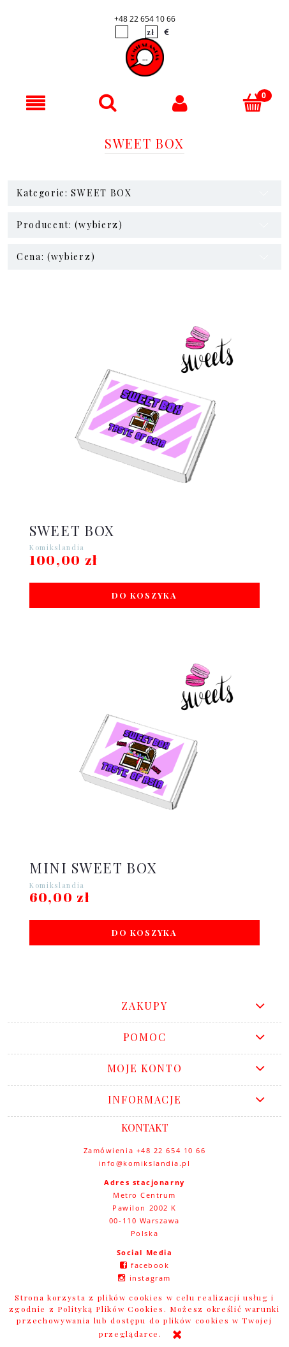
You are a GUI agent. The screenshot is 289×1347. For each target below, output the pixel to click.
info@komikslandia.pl (145, 1163)
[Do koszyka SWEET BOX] (144, 595)
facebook (150, 1265)
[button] (36, 103)
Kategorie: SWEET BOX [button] (74, 193)
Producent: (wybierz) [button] (70, 225)
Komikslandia (57, 547)
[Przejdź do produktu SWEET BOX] (144, 417)
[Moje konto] (181, 103)
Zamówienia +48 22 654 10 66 (145, 1150)
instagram (150, 1278)
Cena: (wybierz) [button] (56, 257)
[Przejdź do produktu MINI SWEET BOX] (144, 754)
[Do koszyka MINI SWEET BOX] (144, 932)
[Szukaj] (108, 102)
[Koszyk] (253, 102)
